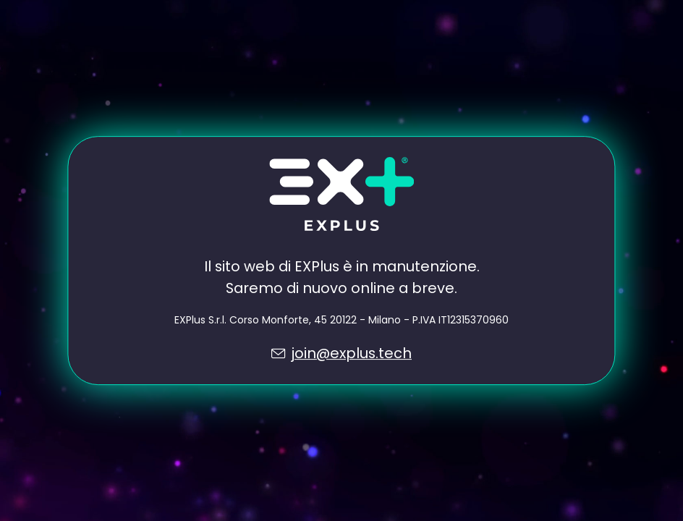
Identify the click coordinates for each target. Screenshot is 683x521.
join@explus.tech (351, 353)
